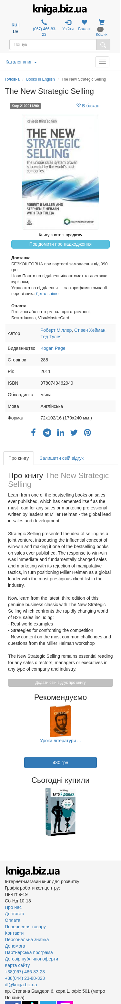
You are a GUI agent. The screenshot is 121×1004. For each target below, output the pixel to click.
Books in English (40, 79)
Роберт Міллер (56, 330)
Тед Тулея (51, 336)
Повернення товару (25, 926)
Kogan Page (53, 348)
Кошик (101, 28)
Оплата (12, 920)
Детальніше (47, 293)
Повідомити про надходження (60, 244)
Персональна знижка (27, 939)
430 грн (60, 762)
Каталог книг (21, 61)
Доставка (14, 913)
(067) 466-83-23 (44, 28)
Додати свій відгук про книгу (60, 682)
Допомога (15, 946)
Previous (6, 812)
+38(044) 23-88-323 (25, 978)
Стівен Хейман (89, 330)
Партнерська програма (29, 952)
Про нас (13, 907)
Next (115, 812)
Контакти (14, 933)
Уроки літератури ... (60, 740)
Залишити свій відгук (62, 458)
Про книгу (18, 458)
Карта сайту (17, 965)
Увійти (68, 25)
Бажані (84, 25)
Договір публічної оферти (31, 958)
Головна (12, 79)
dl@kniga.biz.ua (21, 984)
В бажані (88, 105)
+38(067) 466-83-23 (25, 971)
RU (14, 25)
